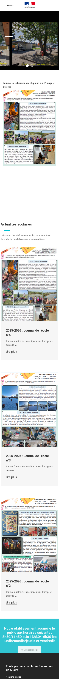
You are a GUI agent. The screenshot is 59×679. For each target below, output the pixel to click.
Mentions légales (13, 677)
